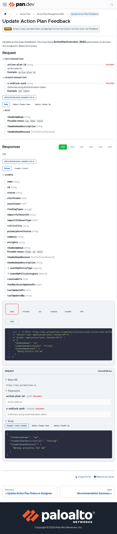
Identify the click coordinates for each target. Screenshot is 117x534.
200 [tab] (63, 147)
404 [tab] (100, 147)
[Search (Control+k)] (112, 4)
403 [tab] (91, 147)
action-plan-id (15, 396)
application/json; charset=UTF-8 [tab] (19, 97)
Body (11, 421)
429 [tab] (110, 147)
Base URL (13, 379)
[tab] (6, 104)
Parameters (14, 390)
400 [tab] (72, 147)
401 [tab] (81, 147)
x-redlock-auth (15, 408)
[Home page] (5, 14)
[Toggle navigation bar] (4, 4)
